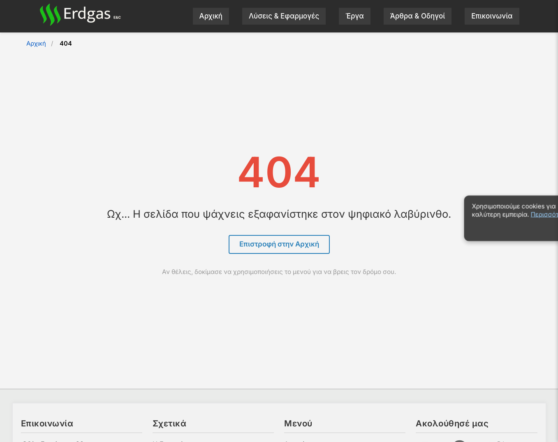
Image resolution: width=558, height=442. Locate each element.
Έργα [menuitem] (354, 16)
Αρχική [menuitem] (210, 16)
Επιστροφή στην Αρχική (279, 244)
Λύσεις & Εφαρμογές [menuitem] (284, 16)
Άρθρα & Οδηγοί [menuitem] (417, 16)
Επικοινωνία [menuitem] (491, 16)
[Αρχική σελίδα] (80, 23)
